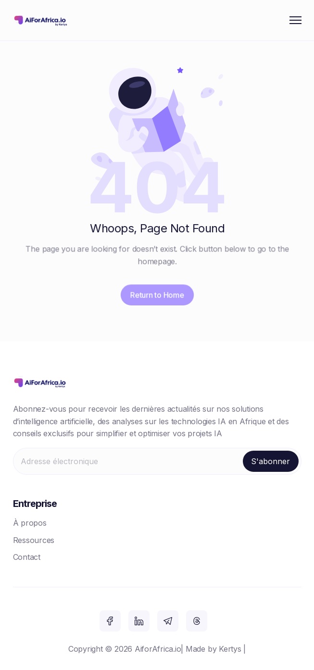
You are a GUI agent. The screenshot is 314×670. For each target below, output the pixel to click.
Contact (26, 557)
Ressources (34, 540)
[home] (42, 20)
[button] (295, 20)
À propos (30, 523)
